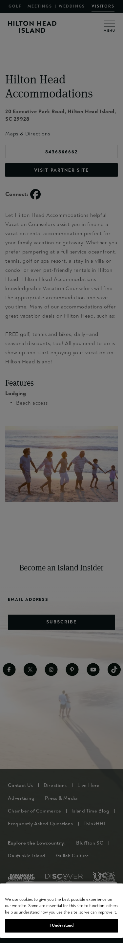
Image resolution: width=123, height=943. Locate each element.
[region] (61, 910)
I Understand (62, 925)
